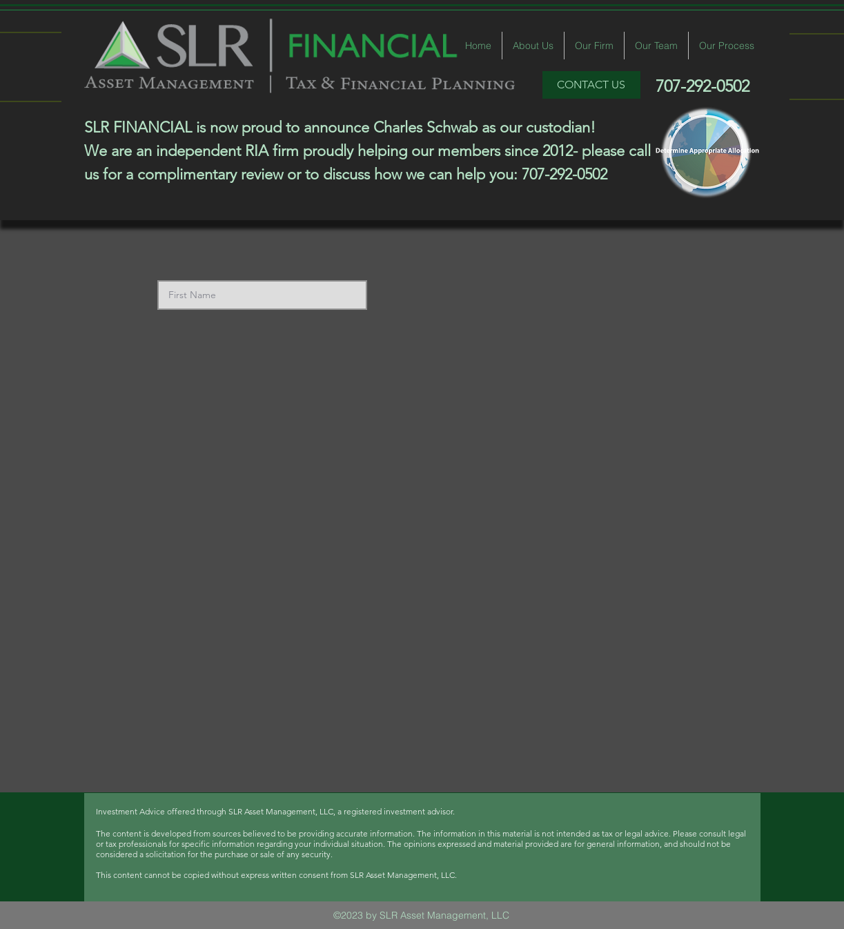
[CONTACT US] (591, 85)
